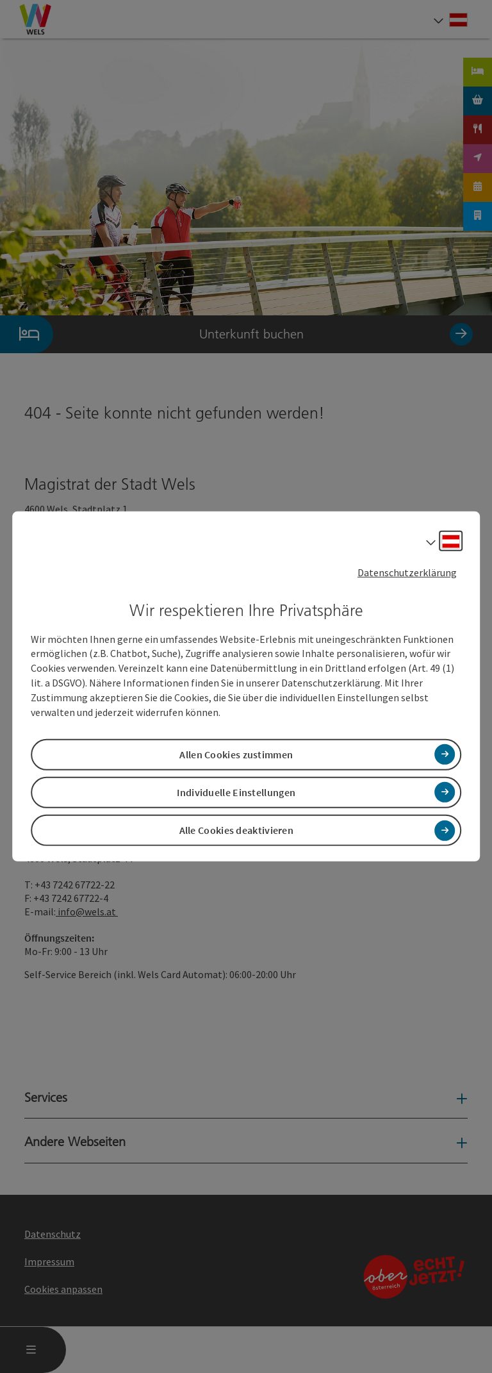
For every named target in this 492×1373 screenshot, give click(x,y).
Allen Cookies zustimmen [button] (236, 754)
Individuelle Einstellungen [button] (236, 792)
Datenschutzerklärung (407, 572)
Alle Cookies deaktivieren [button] (236, 830)
